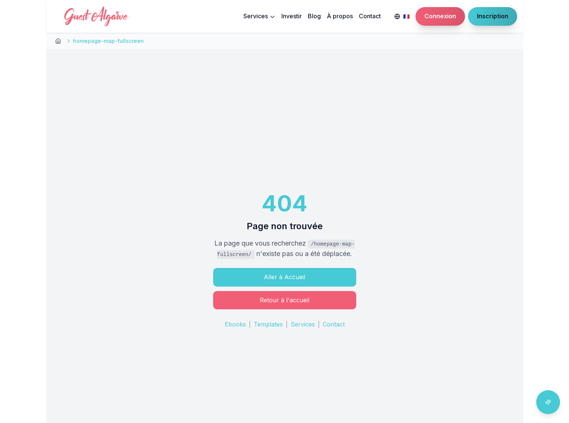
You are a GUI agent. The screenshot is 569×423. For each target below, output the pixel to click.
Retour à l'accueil (284, 300)
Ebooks (235, 324)
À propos (340, 16)
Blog (314, 16)
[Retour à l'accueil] (58, 41)
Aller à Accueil (284, 277)
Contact (370, 16)
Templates (268, 324)
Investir (291, 16)
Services (259, 16)
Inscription (492, 16)
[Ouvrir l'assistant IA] (548, 402)
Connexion (440, 16)
